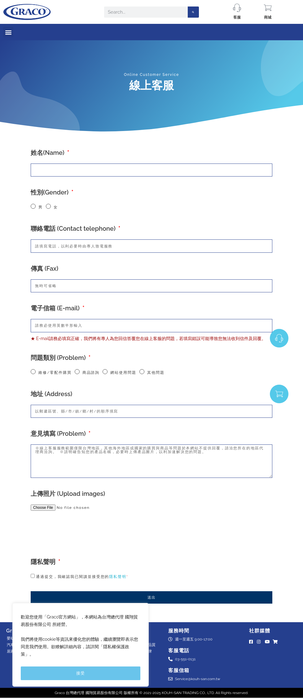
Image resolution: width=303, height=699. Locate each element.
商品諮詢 (91, 372)
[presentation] (78, 534)
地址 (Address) (51, 394)
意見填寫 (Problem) (59, 433)
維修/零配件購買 (54, 372)
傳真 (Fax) (44, 268)
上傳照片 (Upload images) (68, 493)
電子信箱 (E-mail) (56, 308)
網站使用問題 (123, 372)
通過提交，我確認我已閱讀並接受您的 (82, 576)
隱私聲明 (44, 562)
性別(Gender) (50, 192)
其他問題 (156, 372)
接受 (80, 673)
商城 (267, 17)
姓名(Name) (48, 152)
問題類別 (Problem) (59, 357)
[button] (8, 32)
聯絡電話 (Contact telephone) (74, 228)
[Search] (193, 12)
